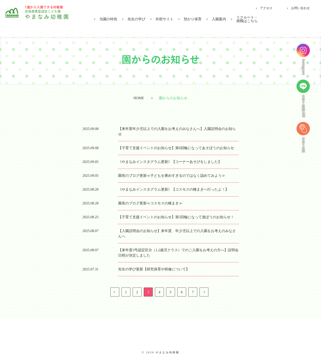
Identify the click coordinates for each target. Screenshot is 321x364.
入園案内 (219, 19)
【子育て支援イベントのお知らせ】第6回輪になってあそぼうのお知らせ (176, 148)
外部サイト (164, 19)
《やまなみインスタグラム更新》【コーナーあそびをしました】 (170, 162)
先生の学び (136, 19)
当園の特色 (108, 19)
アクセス (266, 8)
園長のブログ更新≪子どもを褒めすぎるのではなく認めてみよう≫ (171, 175)
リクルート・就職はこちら (247, 19)
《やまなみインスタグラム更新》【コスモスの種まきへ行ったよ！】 (173, 189)
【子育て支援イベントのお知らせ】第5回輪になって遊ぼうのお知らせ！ (176, 217)
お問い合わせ (300, 8)
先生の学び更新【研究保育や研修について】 (153, 269)
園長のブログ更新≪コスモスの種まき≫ (150, 203)
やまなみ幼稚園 (53, 18)
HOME (139, 98)
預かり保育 (193, 19)
